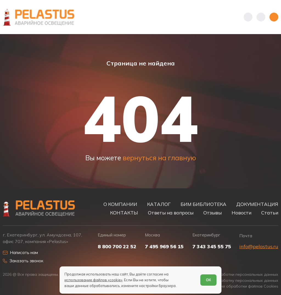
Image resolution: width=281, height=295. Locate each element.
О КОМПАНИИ (120, 204)
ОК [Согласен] (208, 280)
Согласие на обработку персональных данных (233, 280)
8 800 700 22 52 (117, 247)
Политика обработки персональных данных (236, 274)
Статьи (269, 213)
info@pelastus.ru (258, 246)
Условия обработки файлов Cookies (243, 286)
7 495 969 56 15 (164, 247)
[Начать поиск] (261, 17)
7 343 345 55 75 (211, 247)
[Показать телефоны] (248, 17)
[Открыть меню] (273, 17)
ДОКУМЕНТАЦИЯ (257, 204)
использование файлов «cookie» (93, 280)
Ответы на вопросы (170, 213)
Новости (241, 213)
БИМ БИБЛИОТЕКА (203, 204)
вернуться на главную (159, 157)
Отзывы (212, 213)
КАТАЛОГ (159, 204)
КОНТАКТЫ (124, 213)
